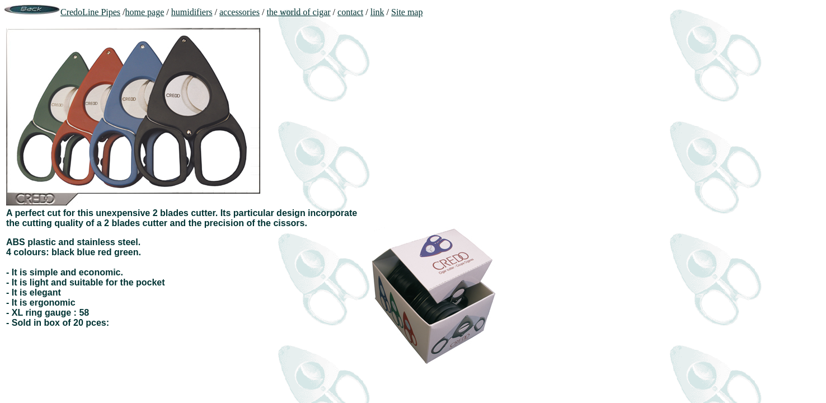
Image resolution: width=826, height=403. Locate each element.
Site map (407, 12)
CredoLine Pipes (90, 12)
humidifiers (192, 12)
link (377, 12)
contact (350, 12)
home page (145, 12)
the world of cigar (298, 12)
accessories (239, 12)
